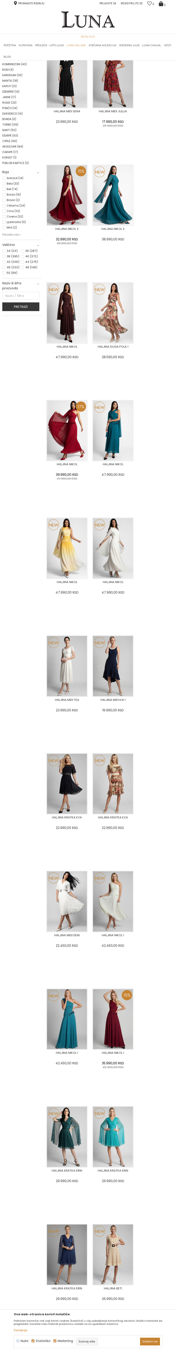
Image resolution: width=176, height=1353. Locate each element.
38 (13, 313)
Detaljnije (20, 1330)
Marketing (65, 1341)
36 (31, 308)
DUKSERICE (12, 170)
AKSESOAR (12, 203)
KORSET (9, 214)
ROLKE (9, 159)
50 (12, 330)
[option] (31, 60)
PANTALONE (13, 105)
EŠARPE (10, 192)
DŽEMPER (10, 149)
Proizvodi (37, 67)
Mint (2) (12, 284)
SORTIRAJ (142, 74)
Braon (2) (13, 257)
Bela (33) (13, 240)
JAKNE (9, 154)
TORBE (10, 181)
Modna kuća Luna (14, 67)
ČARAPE (10, 209)
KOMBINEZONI (14, 121)
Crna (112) (13, 268)
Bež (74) (12, 246)
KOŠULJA (10, 116)
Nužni (24, 1341)
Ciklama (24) (16, 262)
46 (13, 324)
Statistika (43, 1341)
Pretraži (21, 363)
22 (119, 1024)
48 (31, 324)
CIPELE (9, 198)
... (108, 1024)
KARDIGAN (12, 132)
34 (12, 308)
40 (31, 313)
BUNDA (9, 176)
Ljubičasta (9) (16, 279)
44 (31, 319)
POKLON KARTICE (15, 220)
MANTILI (10, 138)
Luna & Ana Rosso (145, 60)
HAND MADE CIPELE (31, 60)
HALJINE (11, 88)
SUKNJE (11, 110)
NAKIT (9, 187)
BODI (8, 127)
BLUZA (10, 94)
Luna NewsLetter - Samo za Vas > (91, 60)
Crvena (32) (15, 273)
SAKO (9, 99)
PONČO (9, 165)
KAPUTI (9, 143)
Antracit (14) (15, 235)
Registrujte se (132, 3)
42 (13, 319)
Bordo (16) (14, 251)
